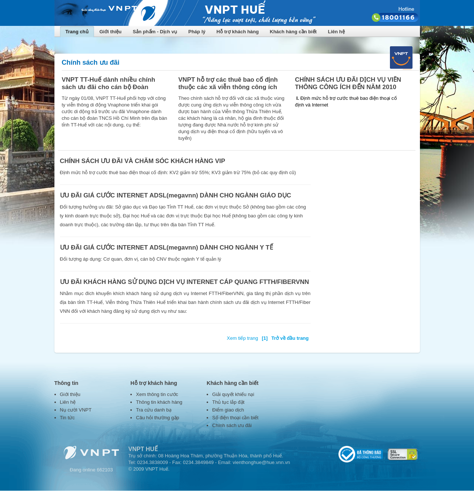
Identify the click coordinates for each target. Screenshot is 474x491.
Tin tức (67, 417)
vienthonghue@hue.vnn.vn (261, 462)
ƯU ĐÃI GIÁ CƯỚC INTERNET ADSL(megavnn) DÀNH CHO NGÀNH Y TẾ (166, 247)
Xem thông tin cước (157, 394)
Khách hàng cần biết (293, 31)
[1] (265, 338)
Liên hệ (336, 31)
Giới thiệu (111, 31)
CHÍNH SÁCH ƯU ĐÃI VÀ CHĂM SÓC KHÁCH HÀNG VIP (143, 161)
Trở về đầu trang (290, 338)
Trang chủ (77, 31)
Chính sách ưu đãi (232, 425)
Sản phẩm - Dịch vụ (155, 31)
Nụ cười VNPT (76, 410)
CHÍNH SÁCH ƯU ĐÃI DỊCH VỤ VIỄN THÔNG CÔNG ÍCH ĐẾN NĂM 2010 (348, 83)
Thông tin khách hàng (159, 402)
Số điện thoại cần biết (235, 417)
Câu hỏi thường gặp (157, 417)
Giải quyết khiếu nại (233, 394)
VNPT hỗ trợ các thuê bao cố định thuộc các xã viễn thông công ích (228, 83)
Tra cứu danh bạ (153, 410)
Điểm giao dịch (228, 410)
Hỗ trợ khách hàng (238, 31)
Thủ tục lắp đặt (228, 402)
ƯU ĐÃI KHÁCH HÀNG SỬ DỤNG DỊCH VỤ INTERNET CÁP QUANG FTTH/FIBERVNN (184, 281)
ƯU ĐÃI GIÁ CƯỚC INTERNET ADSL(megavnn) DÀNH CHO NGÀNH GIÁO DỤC (175, 195)
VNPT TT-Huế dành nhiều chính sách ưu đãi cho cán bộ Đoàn (109, 83)
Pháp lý (197, 31)
